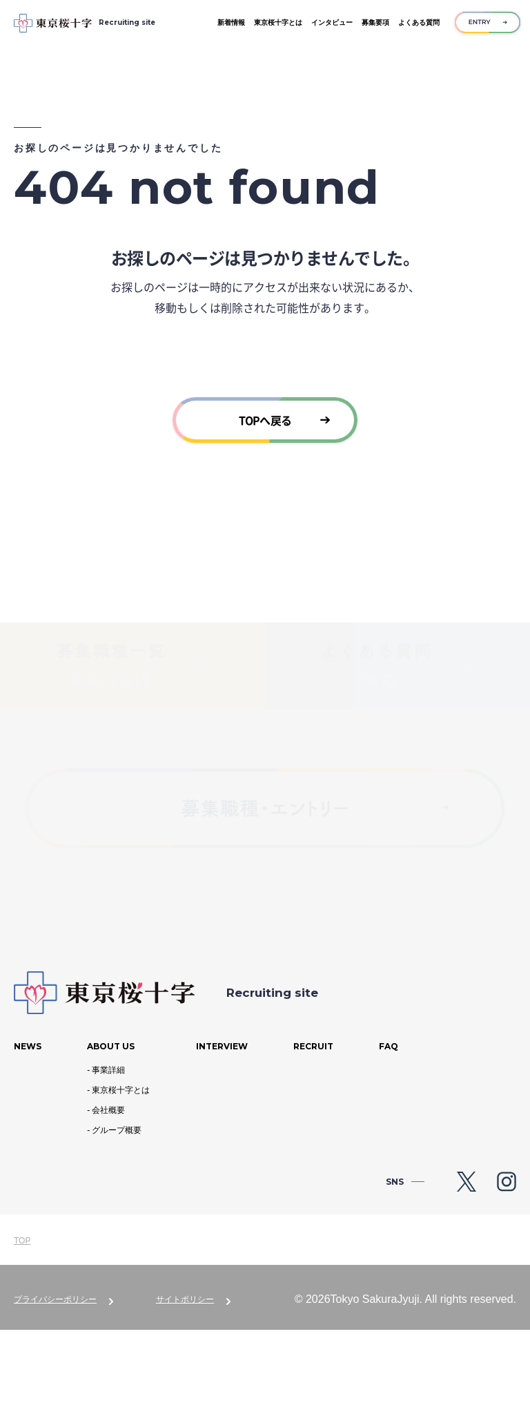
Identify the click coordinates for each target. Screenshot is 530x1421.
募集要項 (375, 22)
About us (111, 1138)
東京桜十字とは (278, 22)
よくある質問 (419, 22)
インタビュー (332, 22)
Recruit (313, 1138)
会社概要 (108, 1201)
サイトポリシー (185, 1390)
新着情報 (231, 22)
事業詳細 (108, 1161)
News (27, 1138)
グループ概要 (116, 1221)
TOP (22, 1332)
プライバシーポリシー (55, 1390)
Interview (222, 1138)
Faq (388, 1138)
